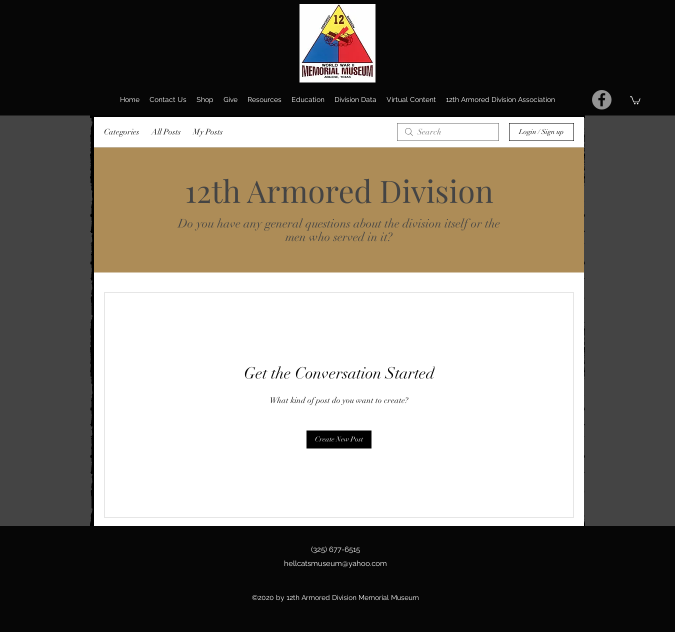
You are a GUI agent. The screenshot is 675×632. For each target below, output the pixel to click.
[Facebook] (602, 100)
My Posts (208, 132)
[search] (448, 132)
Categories (122, 132)
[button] (635, 100)
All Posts (166, 132)
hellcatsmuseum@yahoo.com (335, 563)
